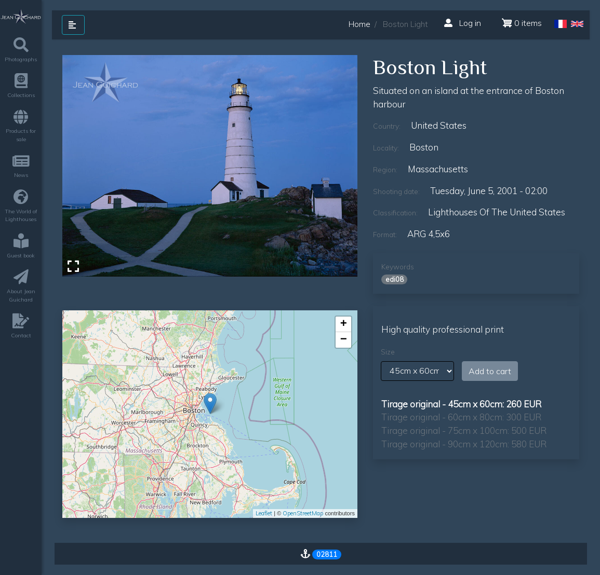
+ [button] (343, 324)
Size (388, 352)
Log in (462, 23)
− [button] (343, 340)
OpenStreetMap (303, 513)
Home (359, 24)
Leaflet (264, 513)
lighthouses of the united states (496, 212)
